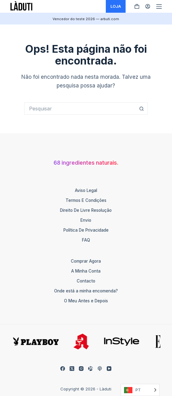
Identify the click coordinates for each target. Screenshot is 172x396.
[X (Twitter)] (72, 368)
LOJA (115, 6)
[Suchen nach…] (79, 108)
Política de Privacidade (86, 230)
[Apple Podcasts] (99, 368)
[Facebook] (62, 368)
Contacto (86, 280)
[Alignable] (90, 368)
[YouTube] (109, 368)
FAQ (86, 240)
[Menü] (159, 6)
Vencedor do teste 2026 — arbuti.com (86, 19)
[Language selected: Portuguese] (140, 390)
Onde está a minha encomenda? (86, 290)
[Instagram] (81, 368)
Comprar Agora (86, 261)
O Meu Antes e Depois (86, 300)
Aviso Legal (86, 190)
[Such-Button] (141, 108)
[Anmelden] (147, 6)
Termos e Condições (86, 200)
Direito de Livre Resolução (86, 210)
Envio (85, 220)
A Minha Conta (86, 271)
